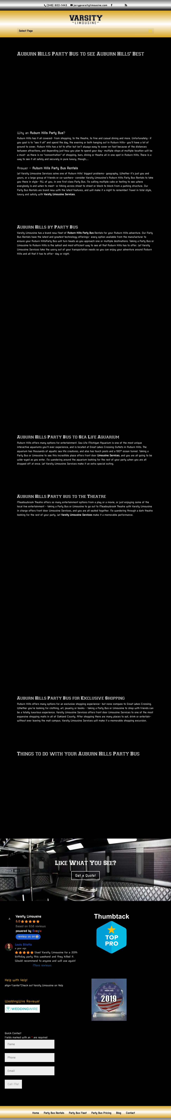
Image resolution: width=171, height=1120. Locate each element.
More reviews (42, 952)
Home (35, 1099)
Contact (130, 1099)
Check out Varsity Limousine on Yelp (42, 972)
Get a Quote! (85, 862)
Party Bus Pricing (101, 1099)
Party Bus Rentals (54, 1099)
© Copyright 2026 (117, 1115)
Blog (118, 1099)
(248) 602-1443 (57, 5)
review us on (28, 923)
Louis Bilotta (23, 931)
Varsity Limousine (28, 903)
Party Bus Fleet (78, 1099)
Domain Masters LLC (92, 1115)
